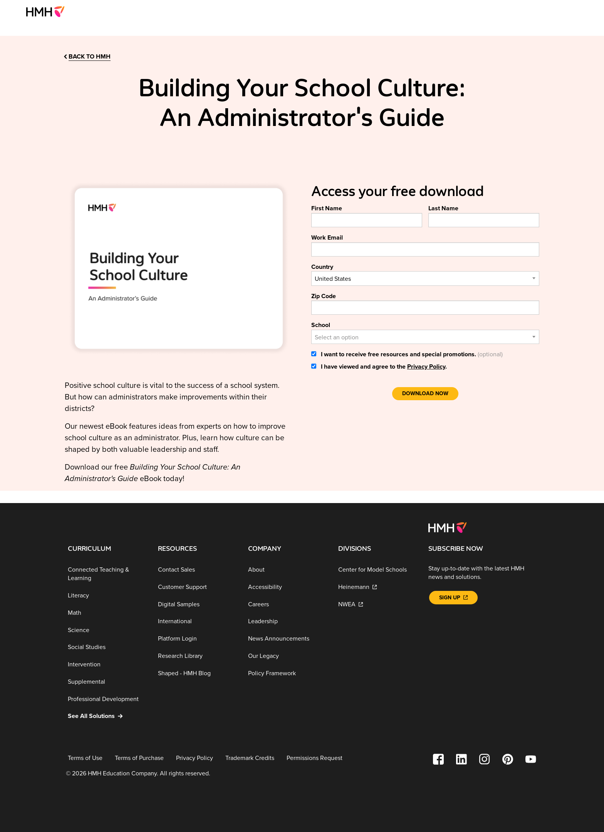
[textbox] (425, 337)
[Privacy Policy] (194, 758)
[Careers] (287, 604)
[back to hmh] (86, 56)
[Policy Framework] (287, 673)
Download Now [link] (425, 393)
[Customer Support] (197, 587)
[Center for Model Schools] (377, 570)
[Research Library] (197, 656)
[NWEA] (377, 604)
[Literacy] (107, 595)
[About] (287, 570)
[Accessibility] (287, 587)
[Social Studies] (107, 647)
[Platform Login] (197, 638)
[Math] (107, 613)
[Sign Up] (453, 597)
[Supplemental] (107, 682)
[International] (197, 621)
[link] (48, 11)
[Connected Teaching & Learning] (107, 574)
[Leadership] (287, 621)
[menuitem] (48, 11)
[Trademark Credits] (249, 758)
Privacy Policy (426, 367)
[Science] (107, 630)
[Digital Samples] (197, 604)
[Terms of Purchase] (139, 758)
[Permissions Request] (314, 758)
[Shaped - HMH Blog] (197, 673)
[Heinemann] (377, 587)
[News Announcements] (287, 638)
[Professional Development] (107, 699)
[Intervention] (107, 664)
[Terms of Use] (85, 758)
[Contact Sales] (197, 570)
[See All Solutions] (107, 716)
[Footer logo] (447, 527)
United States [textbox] (333, 279)
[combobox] (425, 278)
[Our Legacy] (287, 656)
